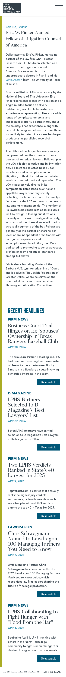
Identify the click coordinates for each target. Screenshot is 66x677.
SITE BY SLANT (53, 672)
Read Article (48, 382)
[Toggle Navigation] (59, 7)
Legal (5, 672)
